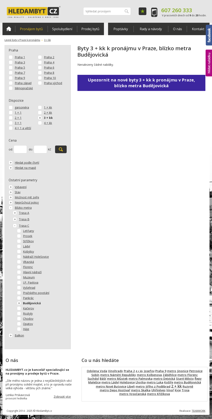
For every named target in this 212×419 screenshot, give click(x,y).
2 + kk (48, 113)
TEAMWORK (198, 411)
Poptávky (120, 29)
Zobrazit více (62, 397)
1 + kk (48, 107)
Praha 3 (20, 62)
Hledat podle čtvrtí (24, 163)
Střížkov (28, 241)
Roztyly (28, 313)
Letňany (28, 231)
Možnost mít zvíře (24, 197)
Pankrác (28, 298)
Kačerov (28, 308)
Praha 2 (49, 57)
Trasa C (21, 226)
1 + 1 (18, 113)
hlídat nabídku (209, 63)
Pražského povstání (36, 293)
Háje (26, 329)
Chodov (28, 319)
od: (11, 149)
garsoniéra (22, 107)
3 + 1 (18, 123)
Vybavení (17, 187)
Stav (14, 192)
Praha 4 (49, 62)
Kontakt (198, 29)
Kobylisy (28, 251)
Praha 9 (20, 78)
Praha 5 (20, 67)
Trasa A (21, 213)
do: (31, 149)
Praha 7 (20, 73)
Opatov (28, 324)
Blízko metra (20, 208)
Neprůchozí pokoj (24, 202)
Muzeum (29, 277)
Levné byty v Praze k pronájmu (22, 40)
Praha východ (53, 83)
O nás (177, 29)
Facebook (209, 35)
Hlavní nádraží (32, 272)
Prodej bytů (90, 29)
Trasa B (21, 219)
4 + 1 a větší (23, 128)
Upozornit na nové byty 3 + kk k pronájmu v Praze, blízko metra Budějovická (141, 82)
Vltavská (28, 262)
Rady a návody (151, 29)
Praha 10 (50, 78)
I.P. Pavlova (30, 282)
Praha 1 (20, 57)
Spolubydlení (62, 29)
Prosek (27, 236)
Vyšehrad (29, 288)
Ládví (26, 246)
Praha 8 (49, 73)
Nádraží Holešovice (36, 257)
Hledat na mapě (22, 168)
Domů (8, 28)
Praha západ (23, 83)
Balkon (16, 335)
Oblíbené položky (142, 11)
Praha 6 (49, 67)
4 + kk (48, 123)
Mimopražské (24, 88)
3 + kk (47, 40)
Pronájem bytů (31, 29)
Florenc (28, 267)
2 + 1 (18, 118)
